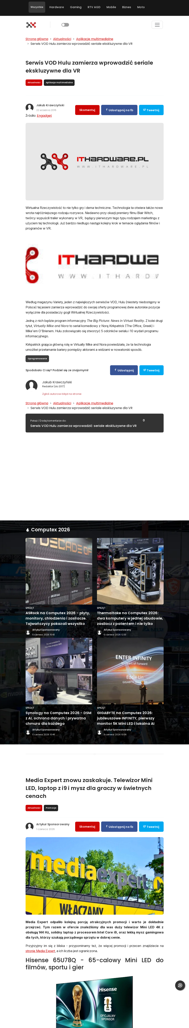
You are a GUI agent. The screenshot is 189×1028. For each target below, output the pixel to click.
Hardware (56, 7)
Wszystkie (37, 7)
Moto (141, 7)
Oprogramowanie (37, 358)
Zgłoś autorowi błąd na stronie (62, 394)
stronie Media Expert (40, 951)
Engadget (44, 115)
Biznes (126, 7)
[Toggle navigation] (157, 25)
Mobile (111, 7)
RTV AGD (94, 7)
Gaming (76, 7)
